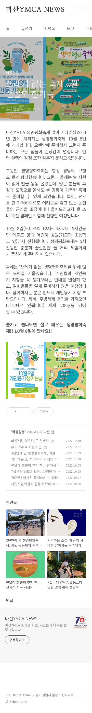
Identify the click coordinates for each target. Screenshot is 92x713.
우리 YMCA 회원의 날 (26, 446)
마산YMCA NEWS (35, 9)
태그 (70, 28)
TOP (82, 697)
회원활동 (18, 431)
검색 (71, 10)
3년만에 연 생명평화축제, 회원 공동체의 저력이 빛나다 (35, 456)
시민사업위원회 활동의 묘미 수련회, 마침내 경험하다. (35, 486)
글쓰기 (26, 28)
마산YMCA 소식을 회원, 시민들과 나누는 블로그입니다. (36, 627)
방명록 (49, 28)
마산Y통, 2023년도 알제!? (30, 440)
